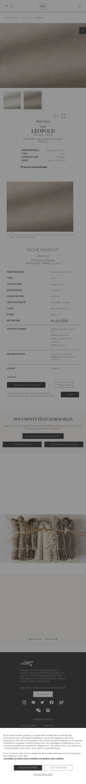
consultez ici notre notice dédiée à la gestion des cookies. (33, 758)
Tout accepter (28, 767)
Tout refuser (58, 767)
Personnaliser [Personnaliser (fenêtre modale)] (43, 774)
